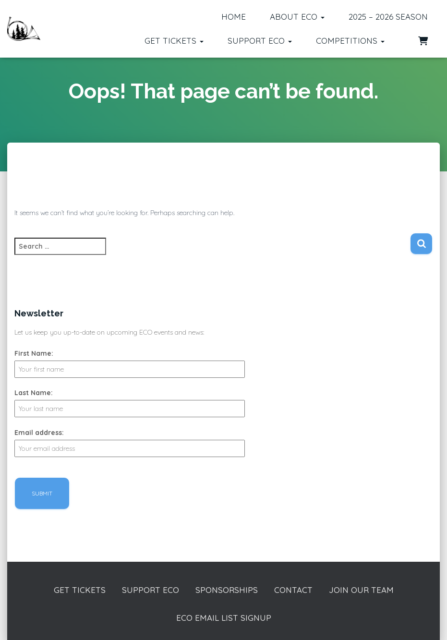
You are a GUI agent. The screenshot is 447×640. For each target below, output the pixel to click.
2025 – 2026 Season (388, 17)
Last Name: (33, 392)
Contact (293, 590)
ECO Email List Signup (223, 618)
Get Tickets (174, 41)
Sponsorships (226, 590)
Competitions (350, 41)
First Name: (33, 353)
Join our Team (361, 590)
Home (233, 17)
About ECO (297, 17)
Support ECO (260, 41)
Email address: (39, 432)
